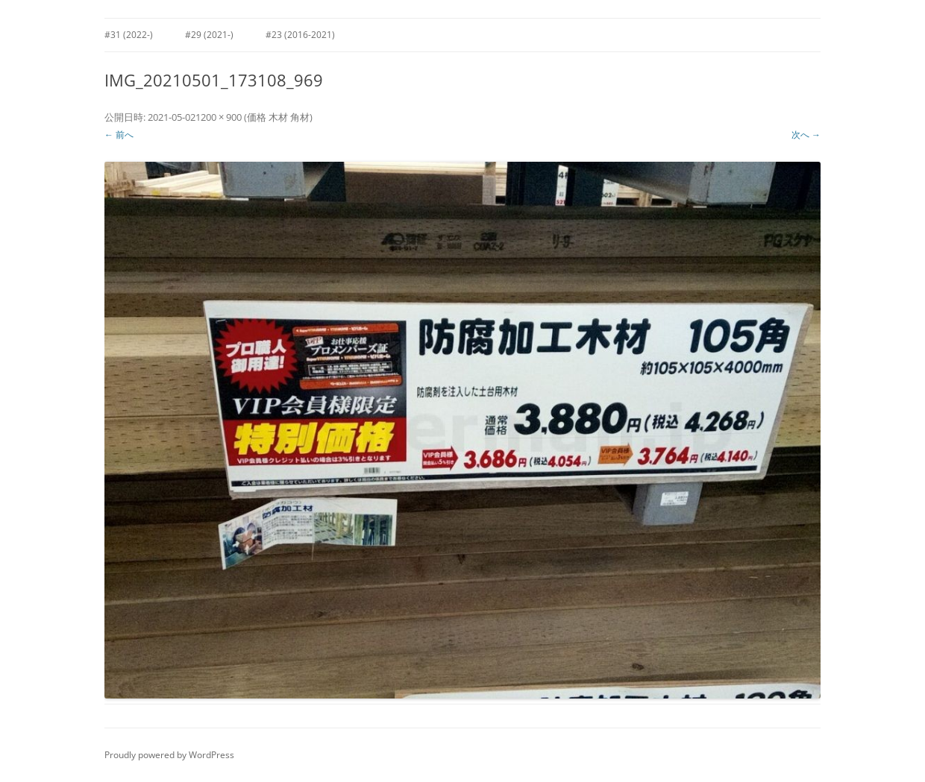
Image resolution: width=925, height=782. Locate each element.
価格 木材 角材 (278, 117)
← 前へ (119, 134)
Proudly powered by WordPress (169, 754)
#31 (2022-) (128, 34)
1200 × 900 (218, 117)
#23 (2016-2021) (300, 34)
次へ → (806, 134)
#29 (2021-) (209, 34)
